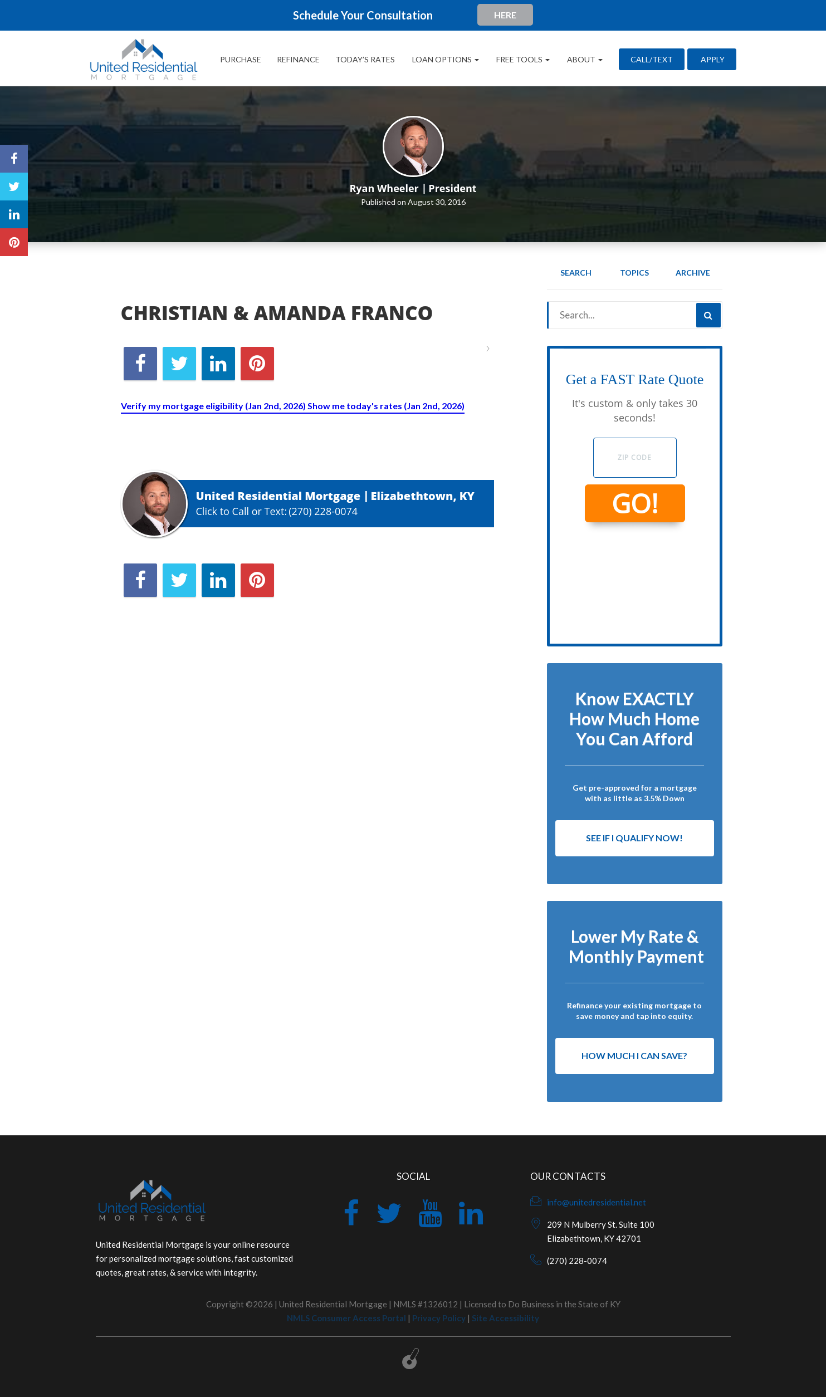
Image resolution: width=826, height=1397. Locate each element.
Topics (634, 272)
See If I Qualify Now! (634, 837)
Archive (693, 272)
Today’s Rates (365, 59)
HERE (505, 14)
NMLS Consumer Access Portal (346, 1318)
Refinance (298, 59)
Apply (712, 59)
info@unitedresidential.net (596, 1202)
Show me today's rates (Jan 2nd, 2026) (386, 405)
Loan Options (444, 59)
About (584, 59)
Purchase (240, 59)
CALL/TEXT (652, 59)
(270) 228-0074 (323, 511)
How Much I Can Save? (634, 1055)
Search (576, 272)
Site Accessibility (505, 1318)
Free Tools (522, 59)
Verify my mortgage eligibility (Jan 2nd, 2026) (214, 405)
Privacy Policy (439, 1318)
